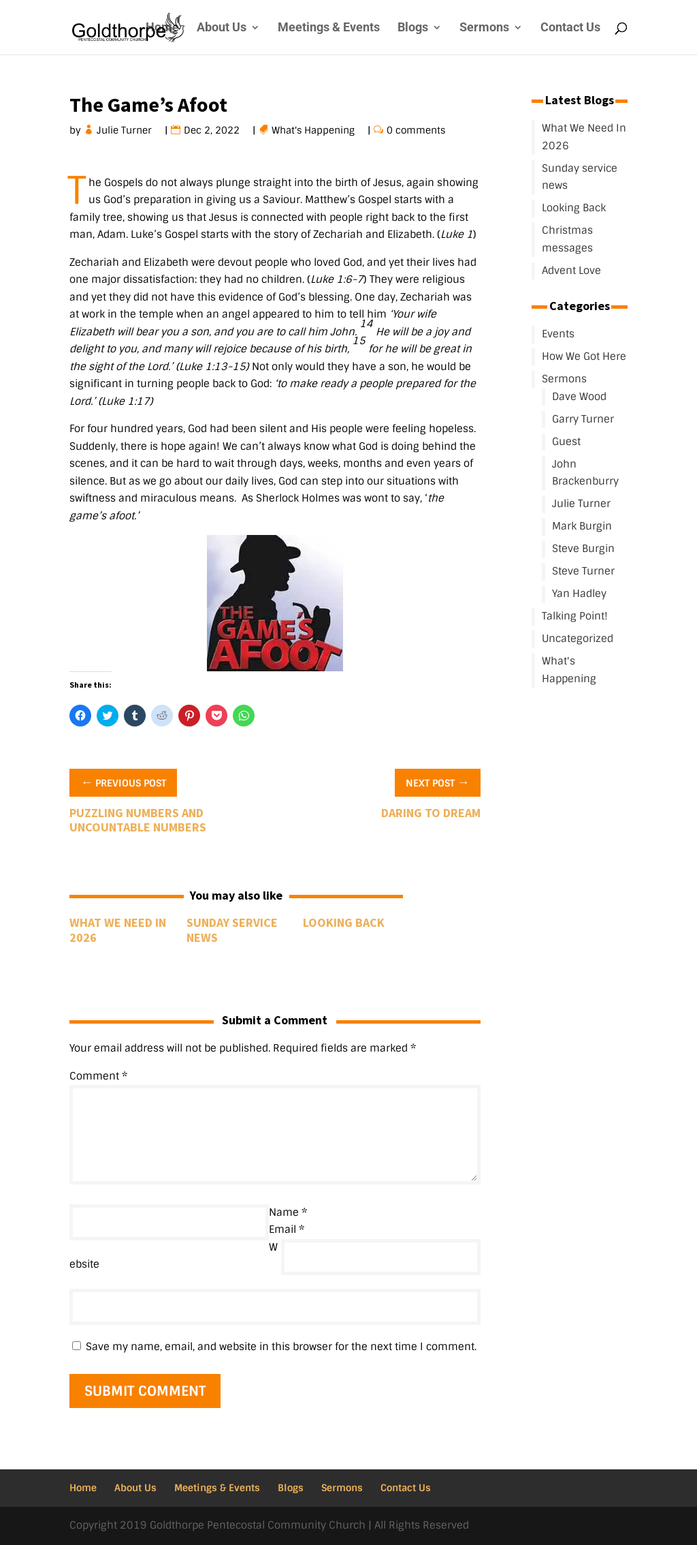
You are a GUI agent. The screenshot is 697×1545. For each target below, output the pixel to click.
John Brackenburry (585, 473)
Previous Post (123, 782)
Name (288, 1212)
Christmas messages (567, 239)
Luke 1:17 (125, 401)
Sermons (484, 28)
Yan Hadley (579, 593)
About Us (221, 28)
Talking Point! (575, 616)
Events (558, 334)
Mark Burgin (582, 526)
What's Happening (313, 130)
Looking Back (344, 922)
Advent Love (571, 270)
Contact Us (570, 28)
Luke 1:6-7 (336, 279)
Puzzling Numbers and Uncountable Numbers (137, 820)
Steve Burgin (583, 548)
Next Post (438, 782)
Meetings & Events (329, 28)
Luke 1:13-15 (212, 366)
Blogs (413, 28)
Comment (98, 1076)
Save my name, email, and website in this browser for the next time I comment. (281, 1346)
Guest (566, 441)
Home (162, 28)
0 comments (416, 130)
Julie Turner (124, 130)
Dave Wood (579, 396)
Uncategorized (577, 638)
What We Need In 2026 (117, 930)
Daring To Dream (431, 813)
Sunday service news (232, 930)
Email (286, 1229)
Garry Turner (583, 419)
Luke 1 (456, 234)
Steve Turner (583, 571)
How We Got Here (584, 356)
